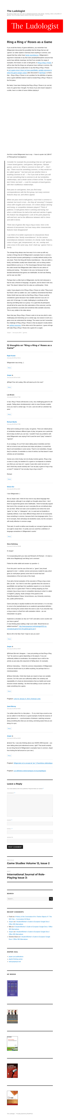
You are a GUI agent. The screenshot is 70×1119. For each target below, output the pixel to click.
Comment (11, 793)
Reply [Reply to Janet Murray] (9, 728)
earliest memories (15, 325)
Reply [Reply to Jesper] (9, 387)
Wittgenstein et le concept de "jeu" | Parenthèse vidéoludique (33, 763)
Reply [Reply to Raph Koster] (9, 367)
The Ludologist (16, 11)
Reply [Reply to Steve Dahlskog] (9, 639)
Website (10, 837)
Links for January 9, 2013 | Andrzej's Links (27, 699)
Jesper (9, 332)
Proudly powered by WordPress (24, 1113)
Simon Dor (10, 487)
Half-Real (42, 73)
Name (9, 820)
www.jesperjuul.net (15, 961)
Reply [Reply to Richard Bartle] (9, 479)
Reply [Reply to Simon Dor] (9, 536)
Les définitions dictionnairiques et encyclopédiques (30, 771)
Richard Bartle (12, 422)
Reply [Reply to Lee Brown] (9, 414)
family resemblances (32, 55)
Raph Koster (11, 355)
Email (9, 829)
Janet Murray (11, 706)
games (25, 332)
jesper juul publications (16, 956)
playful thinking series (16, 959)
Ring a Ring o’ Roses (44, 62)
